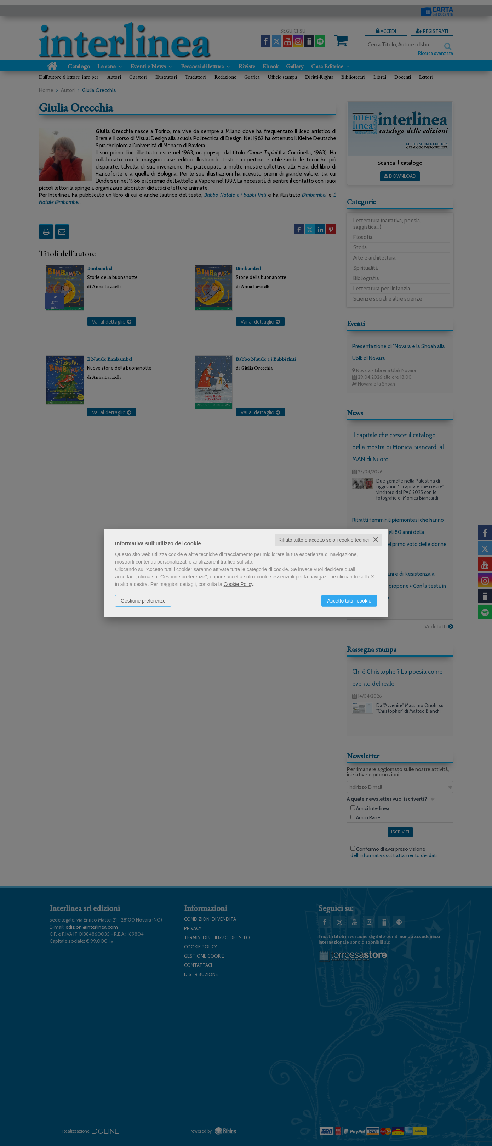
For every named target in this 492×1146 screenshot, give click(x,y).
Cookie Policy (238, 584)
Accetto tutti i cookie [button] (349, 601)
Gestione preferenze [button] (143, 601)
